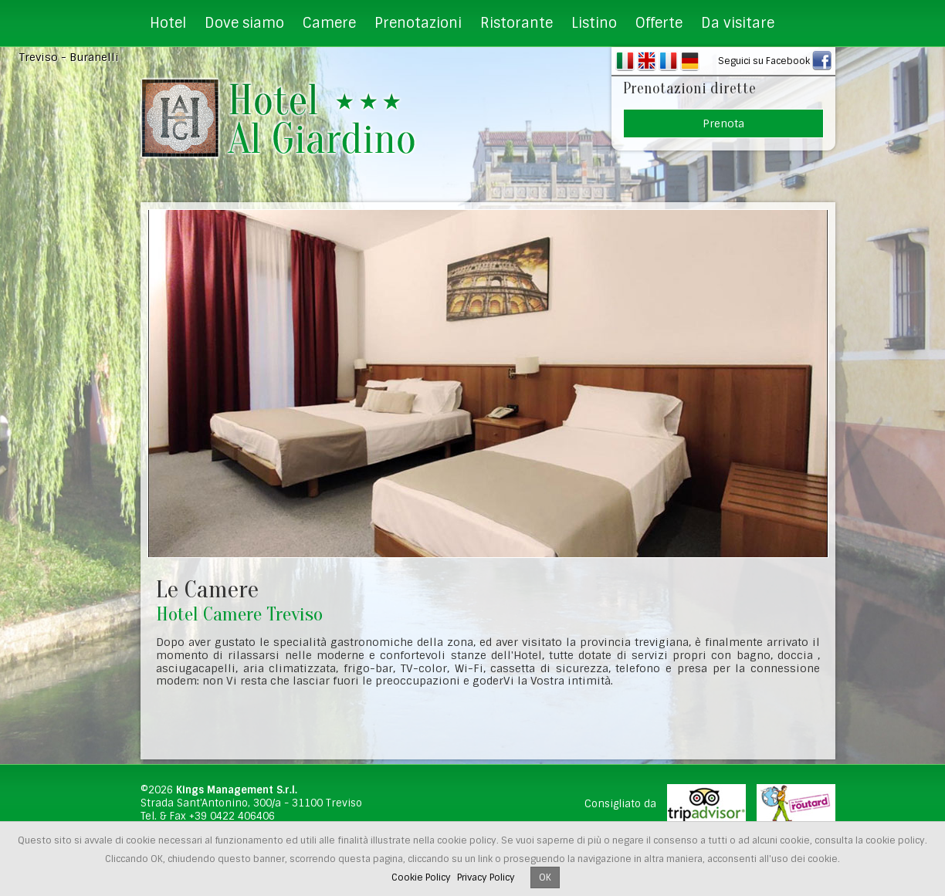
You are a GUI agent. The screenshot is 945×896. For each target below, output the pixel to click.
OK (545, 877)
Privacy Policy (486, 877)
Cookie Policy (421, 877)
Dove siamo (244, 23)
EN (646, 61)
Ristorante (516, 23)
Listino (594, 23)
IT (625, 61)
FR (668, 61)
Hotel (168, 23)
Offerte (658, 23)
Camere (329, 23)
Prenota (723, 123)
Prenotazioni (418, 23)
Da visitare (737, 23)
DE (689, 61)
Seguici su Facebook (764, 61)
